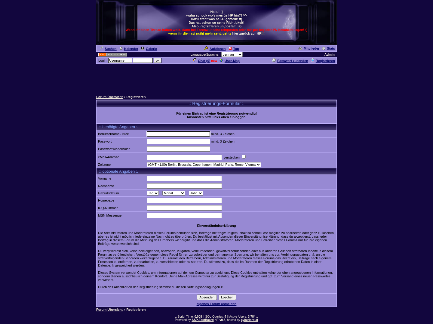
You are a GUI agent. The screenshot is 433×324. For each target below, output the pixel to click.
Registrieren (323, 61)
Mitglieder (309, 48)
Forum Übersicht (109, 97)
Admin (329, 54)
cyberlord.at (249, 320)
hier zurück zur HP (247, 33)
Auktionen (215, 49)
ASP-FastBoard (202, 320)
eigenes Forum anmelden (217, 304)
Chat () (201, 61)
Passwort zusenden (290, 61)
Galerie (149, 49)
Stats (328, 48)
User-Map (230, 61)
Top (233, 49)
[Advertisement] (216, 77)
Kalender (128, 49)
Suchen (108, 49)
